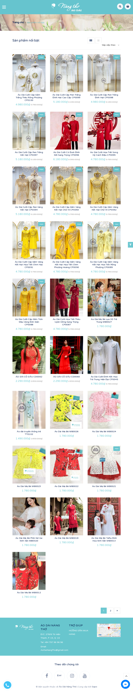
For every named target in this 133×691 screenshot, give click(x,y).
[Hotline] (9, 684)
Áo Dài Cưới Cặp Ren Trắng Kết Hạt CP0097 (29, 153)
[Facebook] (47, 676)
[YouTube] (84, 676)
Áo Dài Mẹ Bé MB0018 (67, 538)
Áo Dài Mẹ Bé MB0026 (67, 431)
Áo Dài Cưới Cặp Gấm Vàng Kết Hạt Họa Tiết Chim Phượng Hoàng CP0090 (66, 265)
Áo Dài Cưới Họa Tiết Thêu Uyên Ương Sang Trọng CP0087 (66, 322)
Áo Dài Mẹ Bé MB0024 (104, 431)
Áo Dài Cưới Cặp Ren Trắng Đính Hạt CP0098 (104, 96)
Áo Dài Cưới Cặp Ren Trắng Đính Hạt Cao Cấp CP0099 (66, 96)
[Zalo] (59, 676)
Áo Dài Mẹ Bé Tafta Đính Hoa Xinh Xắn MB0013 (104, 539)
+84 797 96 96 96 (53, 642)
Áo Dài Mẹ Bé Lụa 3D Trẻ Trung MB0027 (104, 320)
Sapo (94, 686)
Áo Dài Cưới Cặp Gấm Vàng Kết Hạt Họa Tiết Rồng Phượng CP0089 (104, 265)
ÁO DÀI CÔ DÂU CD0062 (29, 376)
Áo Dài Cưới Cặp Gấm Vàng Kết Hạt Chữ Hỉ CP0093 (66, 208)
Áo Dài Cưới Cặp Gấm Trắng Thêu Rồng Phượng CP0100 (29, 97)
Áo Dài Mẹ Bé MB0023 (29, 486)
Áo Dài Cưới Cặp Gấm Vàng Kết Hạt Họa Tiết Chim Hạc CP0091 (29, 265)
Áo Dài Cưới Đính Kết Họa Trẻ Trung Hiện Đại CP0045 (104, 378)
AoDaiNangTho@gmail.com (54, 650)
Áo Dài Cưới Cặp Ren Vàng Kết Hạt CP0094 (29, 208)
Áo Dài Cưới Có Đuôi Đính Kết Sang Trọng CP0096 (66, 153)
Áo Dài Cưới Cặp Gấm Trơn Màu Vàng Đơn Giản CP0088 (29, 322)
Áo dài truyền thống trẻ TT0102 (29, 432)
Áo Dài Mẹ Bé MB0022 (67, 486)
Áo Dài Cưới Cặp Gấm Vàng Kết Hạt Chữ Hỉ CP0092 (104, 208)
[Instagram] (72, 676)
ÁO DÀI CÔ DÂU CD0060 (66, 376)
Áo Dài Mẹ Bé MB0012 (29, 592)
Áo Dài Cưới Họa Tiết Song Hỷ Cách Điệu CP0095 (104, 153)
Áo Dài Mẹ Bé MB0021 (104, 486)
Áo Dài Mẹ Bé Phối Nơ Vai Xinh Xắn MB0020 (28, 539)
